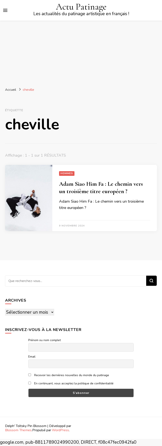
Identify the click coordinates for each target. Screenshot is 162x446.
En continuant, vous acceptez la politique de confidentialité (70, 383)
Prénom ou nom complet (44, 340)
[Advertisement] (81, 52)
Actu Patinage (81, 6)
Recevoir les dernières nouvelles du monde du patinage (68, 375)
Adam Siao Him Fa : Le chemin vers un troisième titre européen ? (101, 187)
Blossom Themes (18, 430)
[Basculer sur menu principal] (5, 10)
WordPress (60, 430)
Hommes (67, 173)
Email (31, 357)
